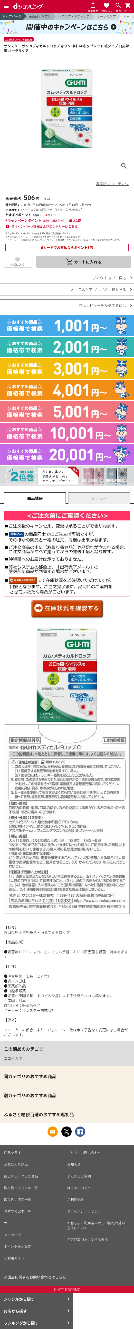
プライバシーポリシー (84, 1211)
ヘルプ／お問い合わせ (84, 1152)
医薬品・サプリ (40, 16)
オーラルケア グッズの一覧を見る (98, 289)
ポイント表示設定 (17, 1246)
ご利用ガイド (14, 1258)
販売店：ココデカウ (112, 183)
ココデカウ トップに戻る (105, 278)
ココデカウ (13, 1058)
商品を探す (12, 1152)
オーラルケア (106, 16)
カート (9, 1222)
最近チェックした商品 (21, 1176)
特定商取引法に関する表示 (87, 1239)
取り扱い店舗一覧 (17, 1199)
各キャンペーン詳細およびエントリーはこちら (44, 226)
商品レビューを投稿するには (102, 305)
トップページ (11, 16)
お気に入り (17, 264)
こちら (60, 1276)
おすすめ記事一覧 (17, 1211)
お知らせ (74, 1164)
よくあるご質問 (79, 1176)
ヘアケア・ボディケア (74, 16)
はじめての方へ (79, 1187)
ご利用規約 (75, 1199)
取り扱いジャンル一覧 (21, 1187)
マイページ (12, 1234)
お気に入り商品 (16, 1164)
